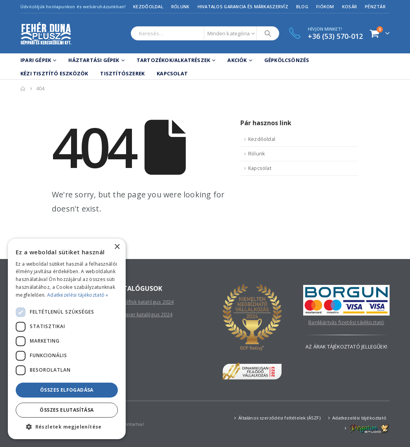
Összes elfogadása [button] (66, 390)
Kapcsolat (172, 73)
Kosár (349, 6)
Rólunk (180, 6)
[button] (67, 427)
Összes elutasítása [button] (66, 410)
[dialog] (67, 339)
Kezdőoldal (148, 6)
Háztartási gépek (93, 60)
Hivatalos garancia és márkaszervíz (243, 6)
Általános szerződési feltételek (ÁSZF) (279, 418)
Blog (302, 6)
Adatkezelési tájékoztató (359, 418)
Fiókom (325, 6)
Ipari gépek (35, 60)
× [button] (117, 247)
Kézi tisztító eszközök (54, 73)
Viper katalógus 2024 (147, 314)
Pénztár (375, 6)
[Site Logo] (45, 33)
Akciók (237, 60)
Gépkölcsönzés (286, 60)
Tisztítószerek (122, 73)
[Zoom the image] (346, 289)
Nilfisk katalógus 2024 (148, 302)
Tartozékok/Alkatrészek (173, 60)
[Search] (268, 33)
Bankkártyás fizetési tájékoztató (346, 322)
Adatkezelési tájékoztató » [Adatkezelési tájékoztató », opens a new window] (77, 295)
